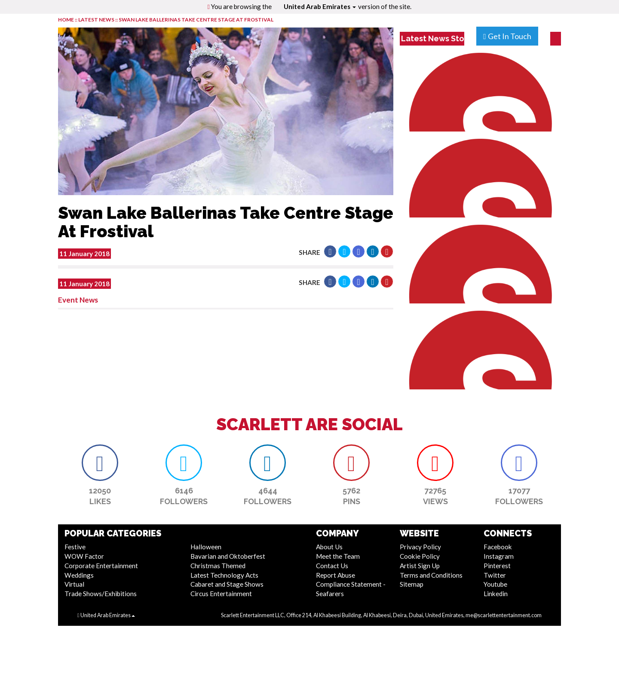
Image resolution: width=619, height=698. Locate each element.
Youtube (495, 584)
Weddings (79, 575)
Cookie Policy (420, 556)
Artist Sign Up (420, 565)
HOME (66, 19)
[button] (330, 251)
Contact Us (332, 565)
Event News (78, 299)
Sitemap (411, 584)
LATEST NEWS (96, 19)
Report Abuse (335, 575)
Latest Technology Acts (224, 575)
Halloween (205, 547)
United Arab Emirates (320, 6)
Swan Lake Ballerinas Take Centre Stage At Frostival (196, 19)
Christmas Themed (217, 565)
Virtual (74, 584)
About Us (329, 547)
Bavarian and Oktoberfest (227, 556)
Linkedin (496, 593)
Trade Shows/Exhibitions (100, 593)
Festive (75, 547)
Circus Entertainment (221, 593)
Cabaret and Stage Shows (227, 584)
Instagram (499, 556)
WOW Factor (84, 556)
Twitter (495, 575)
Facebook (498, 547)
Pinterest (497, 565)
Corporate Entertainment (101, 565)
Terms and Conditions (431, 575)
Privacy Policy (420, 547)
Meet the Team (338, 556)
